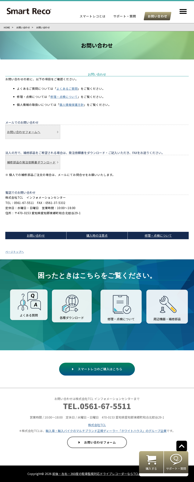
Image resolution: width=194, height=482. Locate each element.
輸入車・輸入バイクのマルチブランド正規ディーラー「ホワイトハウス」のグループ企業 (106, 430)
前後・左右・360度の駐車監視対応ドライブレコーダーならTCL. (96, 473)
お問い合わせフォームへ (24, 132)
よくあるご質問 (67, 88)
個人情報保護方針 (71, 104)
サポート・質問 (124, 16)
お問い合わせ (157, 16)
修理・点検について (64, 97)
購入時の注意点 (97, 235)
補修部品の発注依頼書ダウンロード (31, 162)
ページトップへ (14, 252)
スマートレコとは (93, 16)
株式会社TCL (97, 425)
